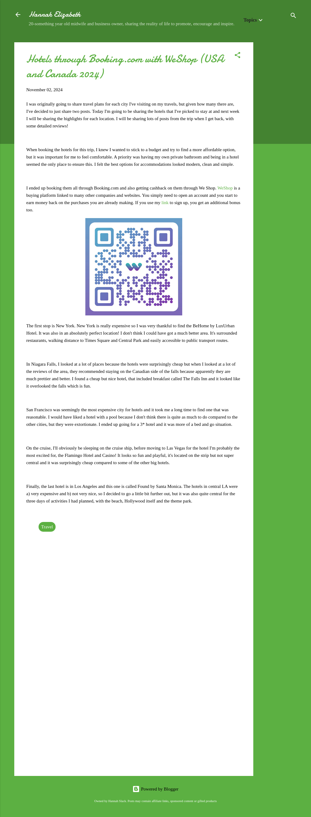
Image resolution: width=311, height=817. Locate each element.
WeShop (225, 188)
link (166, 202)
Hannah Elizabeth (54, 14)
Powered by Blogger (155, 789)
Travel (47, 526)
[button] (237, 56)
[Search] (293, 16)
